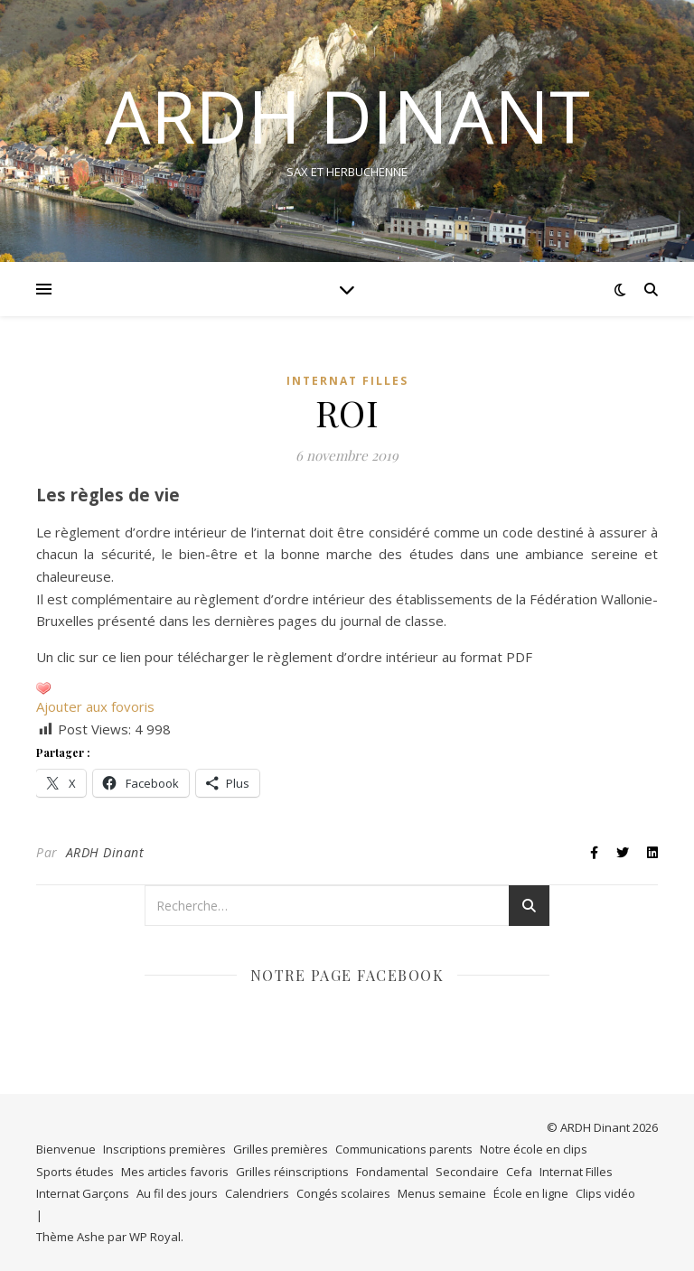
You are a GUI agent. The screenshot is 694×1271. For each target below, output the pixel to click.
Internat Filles (347, 380)
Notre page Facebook (347, 975)
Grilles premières (280, 1149)
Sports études (75, 1172)
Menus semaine (442, 1193)
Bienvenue (66, 1149)
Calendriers (257, 1193)
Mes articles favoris (175, 1172)
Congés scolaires (343, 1193)
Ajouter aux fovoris (95, 706)
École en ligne (530, 1193)
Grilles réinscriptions (292, 1172)
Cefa (519, 1172)
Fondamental (392, 1172)
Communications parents (404, 1149)
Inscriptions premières (164, 1149)
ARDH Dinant (105, 852)
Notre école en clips (533, 1149)
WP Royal (155, 1237)
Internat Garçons (82, 1193)
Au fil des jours (177, 1193)
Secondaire (467, 1172)
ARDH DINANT (347, 115)
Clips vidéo (605, 1193)
